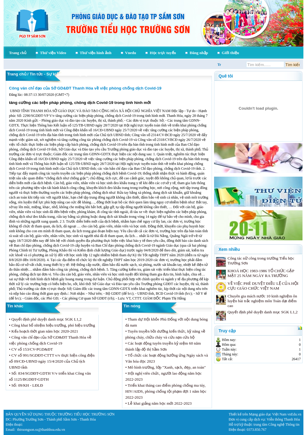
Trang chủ (17, 52)
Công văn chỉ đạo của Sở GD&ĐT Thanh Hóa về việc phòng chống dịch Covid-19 (85, 88)
